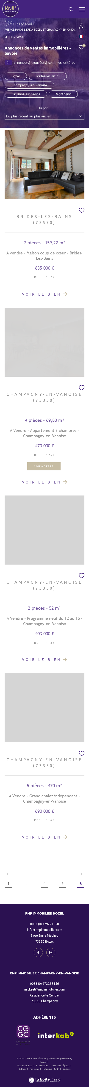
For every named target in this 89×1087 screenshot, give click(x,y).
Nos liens (34, 1069)
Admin (22, 1069)
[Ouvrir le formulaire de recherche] (70, 9)
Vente (8, 37)
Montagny (63, 94)
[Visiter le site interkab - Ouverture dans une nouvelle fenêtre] (56, 1035)
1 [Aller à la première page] (8, 883)
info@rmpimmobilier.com (44, 930)
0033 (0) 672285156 (44, 983)
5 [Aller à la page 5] (62, 883)
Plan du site (42, 1065)
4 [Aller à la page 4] (44, 883)
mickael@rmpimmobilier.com (44, 989)
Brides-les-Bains (48, 76)
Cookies (66, 1069)
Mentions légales (61, 1065)
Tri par (43, 108)
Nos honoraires (24, 1065)
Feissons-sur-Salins (26, 94)
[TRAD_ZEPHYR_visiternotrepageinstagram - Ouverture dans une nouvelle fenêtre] (51, 952)
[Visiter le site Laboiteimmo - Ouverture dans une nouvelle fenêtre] (44, 1077)
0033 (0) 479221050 (44, 924)
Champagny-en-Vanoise (29, 85)
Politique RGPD (50, 1069)
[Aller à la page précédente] (8, 874)
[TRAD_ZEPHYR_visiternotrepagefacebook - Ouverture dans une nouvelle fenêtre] (38, 952)
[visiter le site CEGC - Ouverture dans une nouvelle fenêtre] (23, 1034)
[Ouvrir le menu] (82, 9)
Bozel (16, 76)
